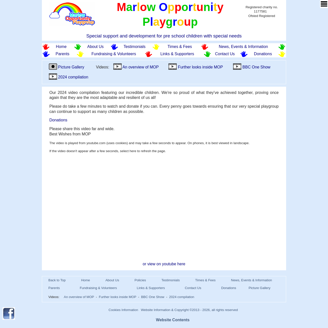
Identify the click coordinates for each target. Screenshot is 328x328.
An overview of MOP (136, 67)
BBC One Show (251, 67)
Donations (263, 54)
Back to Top (57, 280)
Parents (62, 54)
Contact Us (225, 54)
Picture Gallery (67, 67)
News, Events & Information (243, 46)
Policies (140, 280)
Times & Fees (179, 46)
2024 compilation (68, 77)
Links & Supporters (177, 54)
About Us (95, 46)
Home (61, 46)
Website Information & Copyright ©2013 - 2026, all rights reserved (189, 310)
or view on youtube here (164, 264)
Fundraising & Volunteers (113, 54)
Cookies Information (123, 310)
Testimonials (135, 46)
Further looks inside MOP (195, 67)
